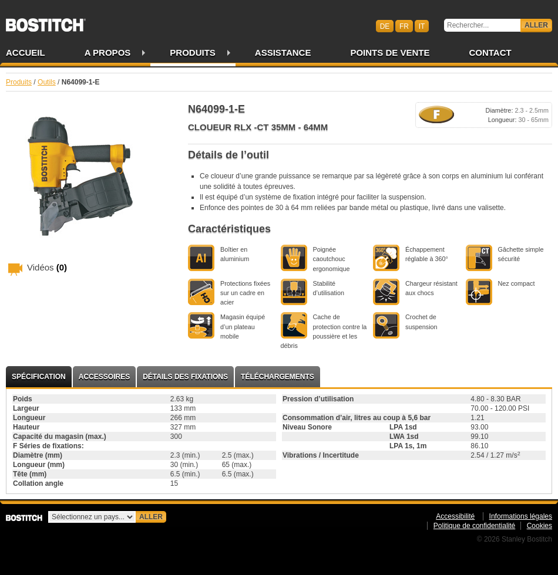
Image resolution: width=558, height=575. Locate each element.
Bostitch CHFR (46, 21)
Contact (490, 53)
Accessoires (104, 377)
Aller (536, 25)
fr (404, 26)
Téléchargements (277, 377)
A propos (108, 53)
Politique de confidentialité (474, 526)
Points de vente (389, 53)
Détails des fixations (185, 377)
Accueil (25, 53)
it (422, 26)
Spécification (39, 377)
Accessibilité (455, 516)
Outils (47, 82)
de (385, 26)
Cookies (539, 526)
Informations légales (520, 516)
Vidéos (47, 267)
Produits (193, 53)
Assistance (283, 53)
